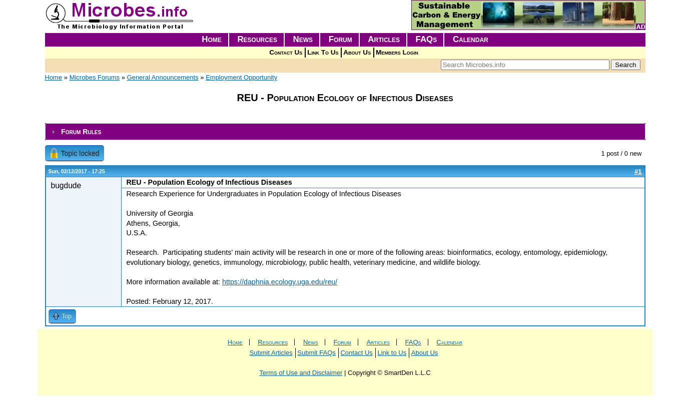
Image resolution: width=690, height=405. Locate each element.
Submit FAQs (316, 352)
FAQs (426, 39)
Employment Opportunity (241, 77)
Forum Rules (81, 132)
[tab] (345, 132)
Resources (257, 39)
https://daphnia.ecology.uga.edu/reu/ (279, 282)
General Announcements (163, 77)
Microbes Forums (95, 77)
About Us (357, 52)
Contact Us (285, 52)
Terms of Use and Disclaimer (300, 372)
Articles (384, 39)
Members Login (397, 52)
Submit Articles (271, 352)
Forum (340, 39)
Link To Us (322, 52)
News (303, 39)
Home (212, 39)
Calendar (470, 39)
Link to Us (391, 352)
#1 (637, 171)
